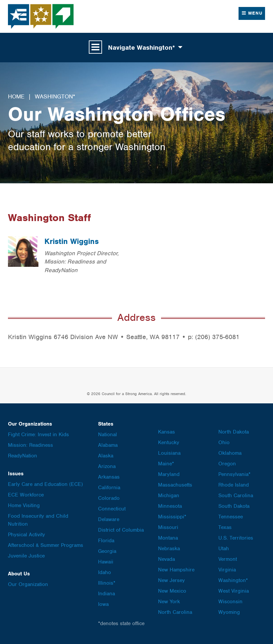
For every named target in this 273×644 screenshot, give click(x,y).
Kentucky (168, 442)
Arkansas (109, 477)
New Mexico (172, 591)
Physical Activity (26, 534)
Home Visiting (24, 505)
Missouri (168, 527)
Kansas (166, 432)
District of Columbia (121, 530)
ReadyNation (22, 455)
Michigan (168, 495)
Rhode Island (233, 485)
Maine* (166, 463)
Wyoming (229, 612)
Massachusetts (175, 485)
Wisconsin (230, 601)
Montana (168, 538)
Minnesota (170, 506)
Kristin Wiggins (71, 241)
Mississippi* (172, 516)
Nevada (166, 559)
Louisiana (169, 453)
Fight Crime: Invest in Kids (38, 434)
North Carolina (175, 612)
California (109, 487)
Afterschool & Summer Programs (45, 545)
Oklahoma (230, 453)
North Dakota (233, 432)
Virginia (227, 569)
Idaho (104, 572)
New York (169, 601)
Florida (106, 540)
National (107, 434)
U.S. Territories (235, 538)
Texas (225, 527)
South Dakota (233, 506)
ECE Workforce (26, 495)
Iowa (103, 604)
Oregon (227, 463)
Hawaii (105, 561)
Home (16, 96)
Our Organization (28, 584)
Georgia (107, 551)
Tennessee (230, 516)
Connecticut (112, 508)
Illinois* (106, 583)
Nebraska (169, 548)
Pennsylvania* (234, 474)
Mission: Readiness (30, 445)
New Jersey (171, 580)
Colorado (109, 498)
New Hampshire (176, 569)
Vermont (227, 559)
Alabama (108, 445)
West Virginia (233, 591)
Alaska (105, 455)
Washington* (55, 96)
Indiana (106, 593)
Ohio (224, 442)
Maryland (169, 474)
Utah (223, 548)
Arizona (107, 466)
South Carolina (235, 495)
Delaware (108, 519)
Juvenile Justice (26, 556)
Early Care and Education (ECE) (45, 484)
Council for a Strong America (41, 16)
